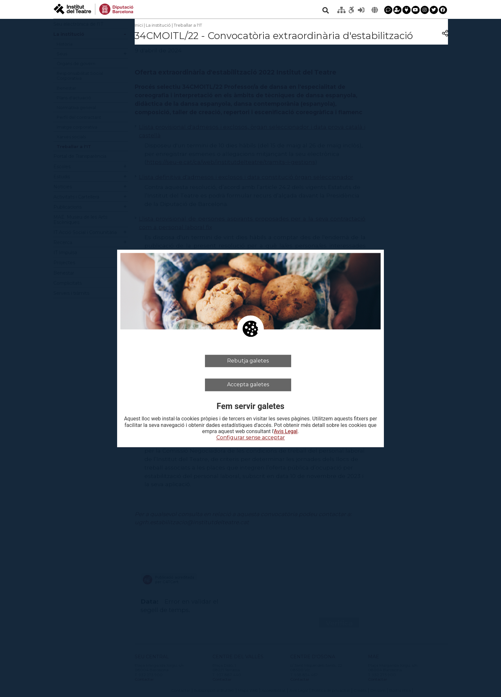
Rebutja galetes (248, 361)
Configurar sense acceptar (250, 437)
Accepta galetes (248, 385)
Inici (139, 25)
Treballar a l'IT (188, 25)
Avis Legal (286, 431)
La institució (158, 25)
